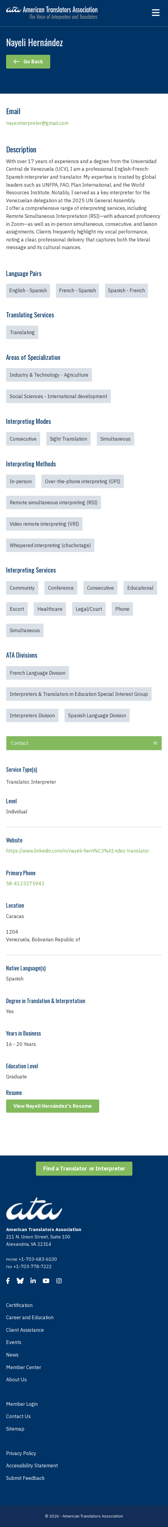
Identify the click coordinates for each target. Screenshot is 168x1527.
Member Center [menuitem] (23, 1367)
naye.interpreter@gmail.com (37, 123)
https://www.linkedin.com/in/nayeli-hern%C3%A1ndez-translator (77, 851)
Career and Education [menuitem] (30, 1317)
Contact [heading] (19, 743)
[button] (155, 743)
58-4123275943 (25, 883)
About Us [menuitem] (16, 1379)
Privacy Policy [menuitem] (21, 1453)
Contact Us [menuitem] (18, 1416)
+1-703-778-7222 (32, 1266)
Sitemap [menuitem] (15, 1429)
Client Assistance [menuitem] (25, 1330)
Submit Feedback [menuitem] (25, 1478)
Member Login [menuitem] (22, 1404)
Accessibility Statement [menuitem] (32, 1465)
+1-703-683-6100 (38, 1259)
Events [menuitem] (13, 1342)
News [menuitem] (12, 1355)
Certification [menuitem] (19, 1305)
